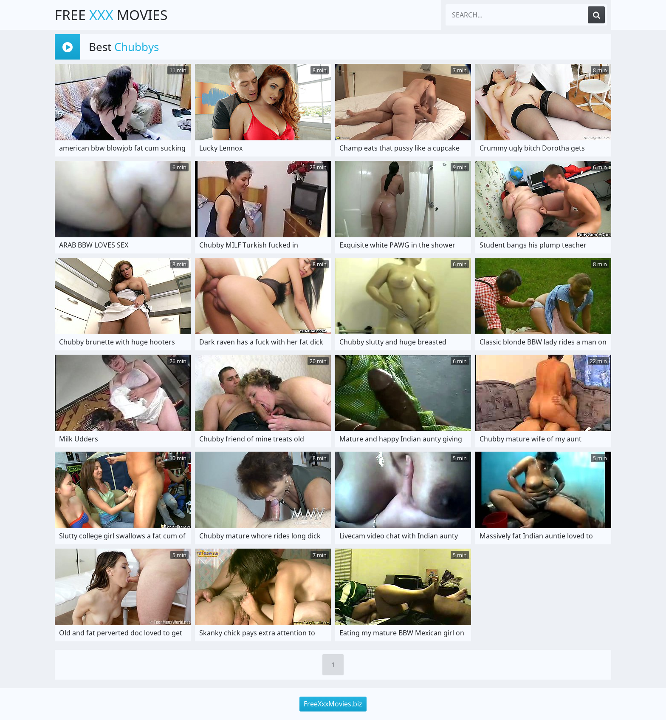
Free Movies (111, 15)
